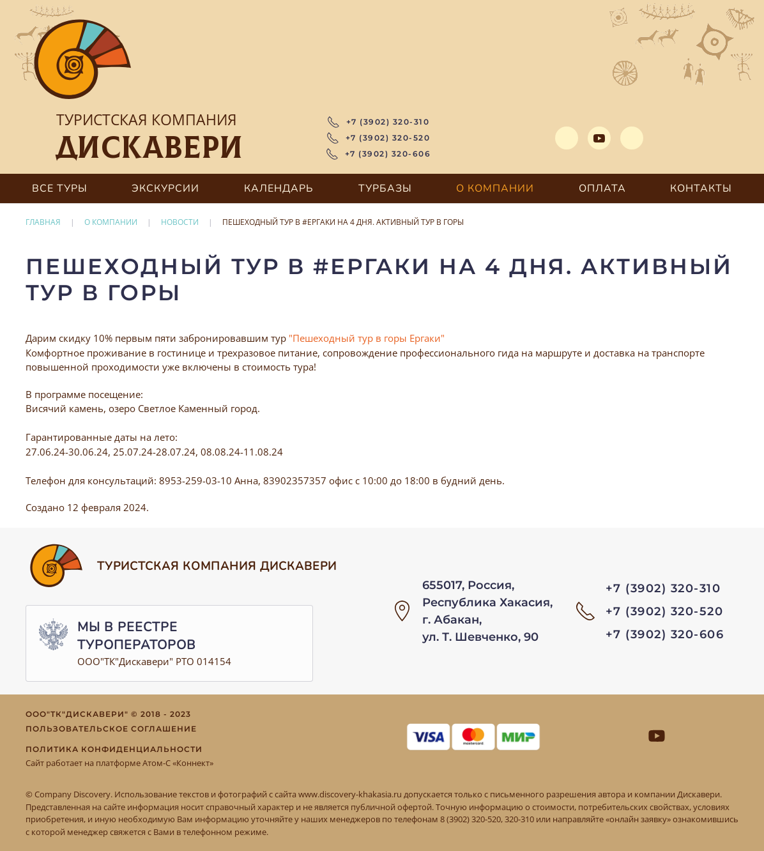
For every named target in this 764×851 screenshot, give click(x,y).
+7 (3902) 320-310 (378, 122)
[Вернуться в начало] (83, 61)
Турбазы (385, 188)
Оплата (602, 188)
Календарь (279, 188)
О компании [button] (495, 188)
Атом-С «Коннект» (177, 763)
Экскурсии (165, 188)
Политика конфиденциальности (114, 749)
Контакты (701, 188)
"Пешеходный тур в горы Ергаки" (367, 338)
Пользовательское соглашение (111, 728)
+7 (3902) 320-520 (378, 138)
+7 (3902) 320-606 (378, 154)
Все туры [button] (60, 188)
